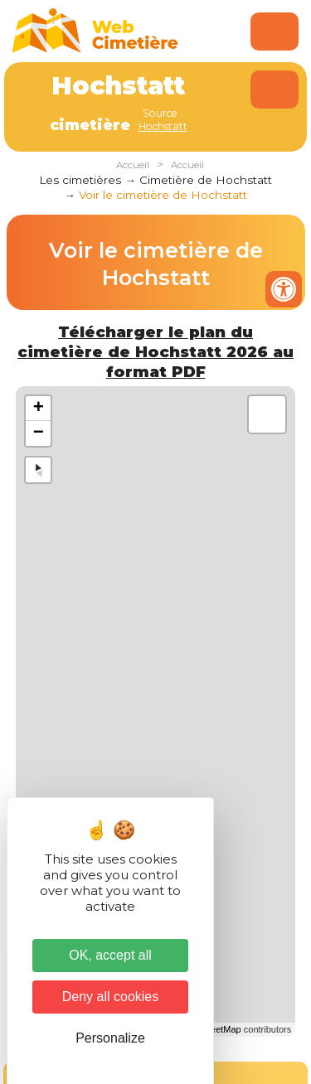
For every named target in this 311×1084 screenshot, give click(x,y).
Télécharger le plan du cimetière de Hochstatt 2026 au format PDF (155, 351)
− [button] (38, 433)
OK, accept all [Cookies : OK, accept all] (110, 955)
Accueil (132, 165)
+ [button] (38, 408)
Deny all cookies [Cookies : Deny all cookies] (110, 997)
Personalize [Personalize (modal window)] (110, 1038)
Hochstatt (162, 126)
